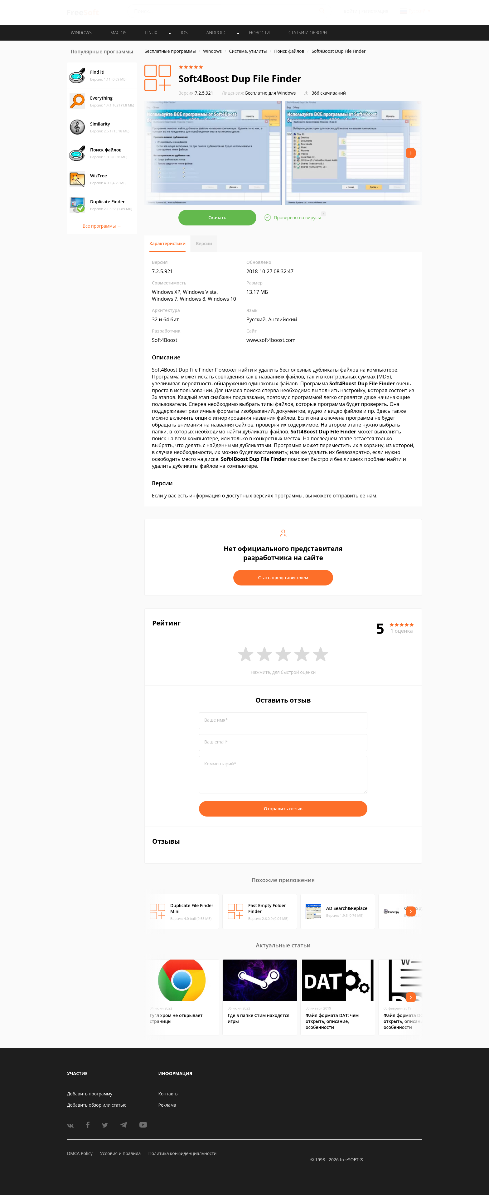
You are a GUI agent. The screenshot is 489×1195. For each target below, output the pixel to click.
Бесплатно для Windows (270, 93)
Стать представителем (283, 577)
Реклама (167, 1105)
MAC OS (118, 33)
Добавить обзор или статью (97, 1105)
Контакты (168, 1094)
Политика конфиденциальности (182, 1153)
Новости (259, 33)
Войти (350, 11)
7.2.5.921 (195, 93)
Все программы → (102, 226)
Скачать (217, 217)
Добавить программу (89, 1094)
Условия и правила (120, 1153)
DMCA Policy (80, 1153)
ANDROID (215, 33)
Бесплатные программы (170, 51)
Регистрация (374, 11)
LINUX (151, 33)
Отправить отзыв (283, 809)
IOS (184, 33)
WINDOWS (81, 33)
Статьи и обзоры (307, 33)
